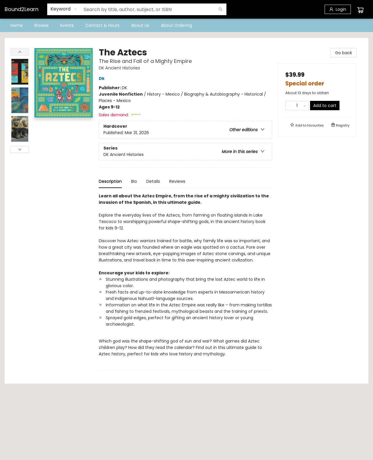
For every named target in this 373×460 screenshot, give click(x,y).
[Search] (220, 9)
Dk (102, 78)
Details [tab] (153, 181)
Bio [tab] (134, 181)
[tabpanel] (185, 282)
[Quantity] (297, 105)
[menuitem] (17, 25)
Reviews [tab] (177, 181)
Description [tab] (110, 181)
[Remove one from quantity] (289, 105)
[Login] (338, 9)
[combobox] (64, 9)
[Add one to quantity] (304, 105)
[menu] (186, 25)
